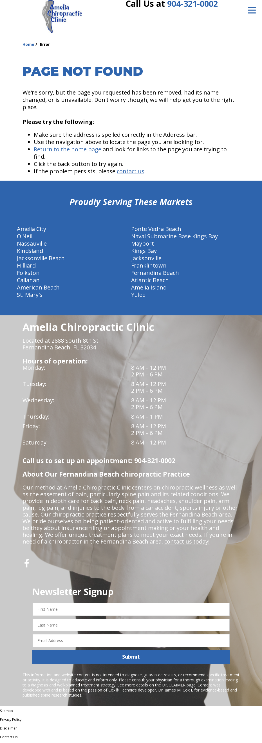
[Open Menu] (251, 10)
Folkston (28, 275)
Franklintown (149, 267)
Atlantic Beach (150, 282)
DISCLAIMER (173, 687)
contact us (130, 173)
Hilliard (26, 267)
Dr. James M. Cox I (175, 692)
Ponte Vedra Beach (156, 231)
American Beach (38, 289)
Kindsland (30, 253)
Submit (131, 658)
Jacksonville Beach (41, 260)
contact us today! (187, 543)
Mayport (142, 245)
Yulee (138, 296)
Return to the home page (67, 151)
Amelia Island (149, 289)
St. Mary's (29, 296)
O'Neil (24, 238)
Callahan (28, 282)
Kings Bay (144, 253)
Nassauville (32, 245)
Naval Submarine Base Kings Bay (174, 238)
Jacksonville (146, 260)
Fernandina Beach (155, 275)
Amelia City (31, 231)
